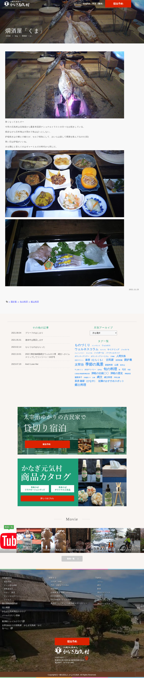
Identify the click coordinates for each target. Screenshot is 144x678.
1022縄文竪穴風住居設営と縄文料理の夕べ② (56, 550)
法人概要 (6, 608)
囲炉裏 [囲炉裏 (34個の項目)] (128, 359)
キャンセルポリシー (12, 596)
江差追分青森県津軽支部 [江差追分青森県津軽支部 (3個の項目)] (82, 373)
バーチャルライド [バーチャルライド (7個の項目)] (113, 353)
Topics (98, 578)
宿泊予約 (7, 582)
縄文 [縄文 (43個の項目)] (99, 377)
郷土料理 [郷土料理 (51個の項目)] (80, 384)
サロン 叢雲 (9, 593)
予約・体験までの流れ (60, 585)
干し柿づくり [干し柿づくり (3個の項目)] (79, 369)
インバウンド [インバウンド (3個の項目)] (96, 345)
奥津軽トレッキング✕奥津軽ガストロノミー (69, 603)
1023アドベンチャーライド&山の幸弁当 (32, 550)
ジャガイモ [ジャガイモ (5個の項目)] (125, 350)
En (86, 4)
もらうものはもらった (35, 347)
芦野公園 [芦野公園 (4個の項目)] (117, 377)
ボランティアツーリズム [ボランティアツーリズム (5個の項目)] (100, 356)
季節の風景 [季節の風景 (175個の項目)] (94, 364)
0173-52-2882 (68, 663)
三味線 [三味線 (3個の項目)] (112, 356)
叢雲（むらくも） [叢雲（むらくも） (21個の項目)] (94, 360)
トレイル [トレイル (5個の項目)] (89, 353)
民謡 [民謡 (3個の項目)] (129, 369)
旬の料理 (24, 302)
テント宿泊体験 (10, 585)
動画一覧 (71, 559)
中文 (98, 4)
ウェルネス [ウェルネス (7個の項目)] (106, 345)
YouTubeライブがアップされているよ (106, 550)
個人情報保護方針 (10, 604)
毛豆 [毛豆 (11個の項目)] (124, 369)
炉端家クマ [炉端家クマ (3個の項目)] (87, 377)
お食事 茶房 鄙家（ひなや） (62, 593)
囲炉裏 (14, 302)
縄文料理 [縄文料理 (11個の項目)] (108, 377)
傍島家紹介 (8, 589)
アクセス (7, 600)
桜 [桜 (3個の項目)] (119, 369)
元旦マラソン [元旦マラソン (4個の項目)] (79, 360)
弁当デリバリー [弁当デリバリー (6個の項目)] (90, 370)
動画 (99, 589)
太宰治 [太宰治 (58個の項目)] (79, 364)
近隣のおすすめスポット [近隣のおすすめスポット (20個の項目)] (111, 381)
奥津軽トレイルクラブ (12, 621)
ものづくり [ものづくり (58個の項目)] (82, 345)
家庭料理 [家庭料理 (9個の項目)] (109, 365)
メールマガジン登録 (11, 615)
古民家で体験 (56, 582)
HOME (8, 36)
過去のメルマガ (103, 604)
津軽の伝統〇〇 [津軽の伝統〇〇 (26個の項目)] (100, 373)
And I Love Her (32, 364)
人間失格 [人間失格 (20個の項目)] (121, 356)
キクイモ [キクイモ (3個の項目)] (103, 349)
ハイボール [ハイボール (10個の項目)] (99, 353)
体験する (53, 578)
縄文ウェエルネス (104, 600)
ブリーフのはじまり (34, 333)
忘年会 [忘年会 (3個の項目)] (100, 369)
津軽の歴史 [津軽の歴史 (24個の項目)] (116, 373)
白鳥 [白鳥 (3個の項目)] (93, 377)
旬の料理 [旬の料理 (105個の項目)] (110, 369)
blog (16, 36)
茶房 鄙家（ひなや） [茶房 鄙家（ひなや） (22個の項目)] (85, 381)
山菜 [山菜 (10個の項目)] (116, 365)
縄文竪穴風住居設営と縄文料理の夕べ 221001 (81, 550)
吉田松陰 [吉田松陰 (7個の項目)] (119, 360)
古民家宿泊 (7, 578)
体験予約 (54, 589)
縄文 (99, 585)
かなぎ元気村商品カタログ (14, 611)
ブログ (98, 596)
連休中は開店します (34, 340)
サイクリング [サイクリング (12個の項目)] (113, 349)
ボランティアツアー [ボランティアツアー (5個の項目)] (82, 356)
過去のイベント (103, 593)
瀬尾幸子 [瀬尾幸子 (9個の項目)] (78, 377)
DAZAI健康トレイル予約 (61, 600)
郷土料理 (35, 302)
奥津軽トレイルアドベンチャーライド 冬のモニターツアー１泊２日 (131, 550)
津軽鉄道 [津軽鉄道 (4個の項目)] (128, 373)
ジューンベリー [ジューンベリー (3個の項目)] (79, 353)
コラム (100, 582)
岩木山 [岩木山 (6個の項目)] (122, 365)
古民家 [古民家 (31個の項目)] (110, 359)
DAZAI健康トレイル (59, 596)
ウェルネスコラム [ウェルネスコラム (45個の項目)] (86, 349)
